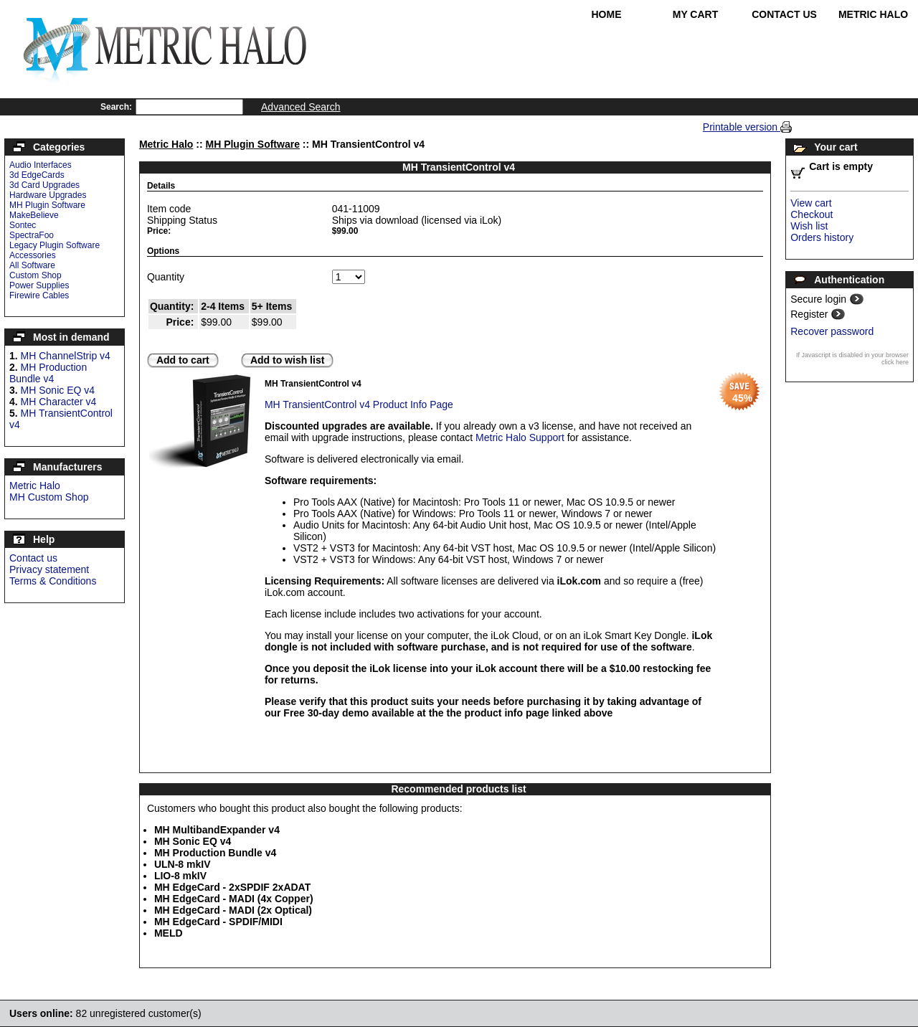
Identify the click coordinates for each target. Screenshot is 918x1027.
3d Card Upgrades (44, 185)
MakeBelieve (34, 215)
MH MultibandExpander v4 (217, 830)
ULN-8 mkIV (182, 864)
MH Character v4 (59, 401)
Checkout (811, 214)
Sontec (22, 225)
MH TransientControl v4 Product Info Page (359, 404)
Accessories (32, 255)
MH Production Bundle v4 (48, 372)
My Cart (696, 14)
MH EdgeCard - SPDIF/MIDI (218, 921)
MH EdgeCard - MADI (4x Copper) (233, 898)
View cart (810, 203)
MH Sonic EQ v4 (58, 390)
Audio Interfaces (40, 165)
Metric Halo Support (519, 437)
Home (607, 14)
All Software (32, 265)
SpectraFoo (31, 235)
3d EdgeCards (37, 175)
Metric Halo (873, 14)
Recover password (832, 331)
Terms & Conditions (52, 581)
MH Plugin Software (47, 205)
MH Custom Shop (48, 497)
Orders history (821, 237)
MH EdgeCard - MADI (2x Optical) (233, 910)
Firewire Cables (39, 295)
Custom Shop (35, 275)
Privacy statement (49, 569)
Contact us (33, 558)
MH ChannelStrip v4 (65, 355)
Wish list (809, 226)
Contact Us (784, 14)
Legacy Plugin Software (54, 245)
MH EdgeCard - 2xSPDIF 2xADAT (232, 887)
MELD (168, 933)
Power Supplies (39, 285)
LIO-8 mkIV (180, 875)
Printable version (741, 127)
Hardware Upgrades (47, 195)
